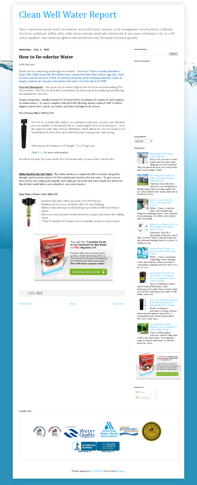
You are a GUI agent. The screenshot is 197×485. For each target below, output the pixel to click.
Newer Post (26, 303)
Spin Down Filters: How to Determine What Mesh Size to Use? (164, 227)
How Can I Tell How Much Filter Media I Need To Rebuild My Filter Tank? (163, 303)
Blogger (121, 471)
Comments (143, 397)
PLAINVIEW (96, 471)
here (40, 152)
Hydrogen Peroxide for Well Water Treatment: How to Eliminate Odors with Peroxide (162, 277)
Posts (140, 392)
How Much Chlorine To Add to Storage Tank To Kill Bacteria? (162, 178)
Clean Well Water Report (68, 15)
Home (73, 303)
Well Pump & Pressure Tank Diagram (161, 155)
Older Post (118, 303)
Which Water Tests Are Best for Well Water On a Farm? (163, 251)
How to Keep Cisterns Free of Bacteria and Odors (161, 203)
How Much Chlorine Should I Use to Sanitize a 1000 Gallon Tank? (163, 327)
